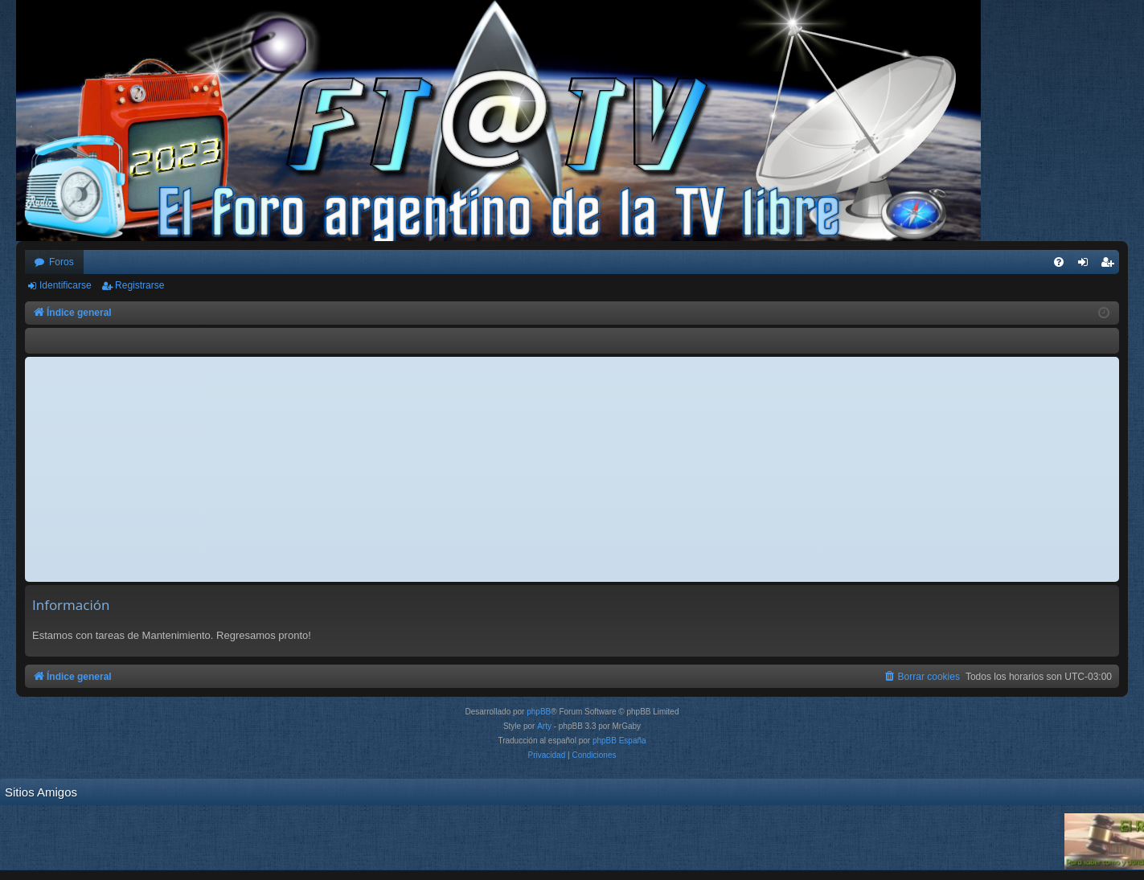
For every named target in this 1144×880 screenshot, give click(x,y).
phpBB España (619, 740)
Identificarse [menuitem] (1086, 265)
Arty (544, 726)
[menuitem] (1059, 262)
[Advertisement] (572, 469)
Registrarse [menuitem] (1110, 265)
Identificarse (65, 285)
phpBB (539, 711)
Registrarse (139, 285)
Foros (61, 262)
